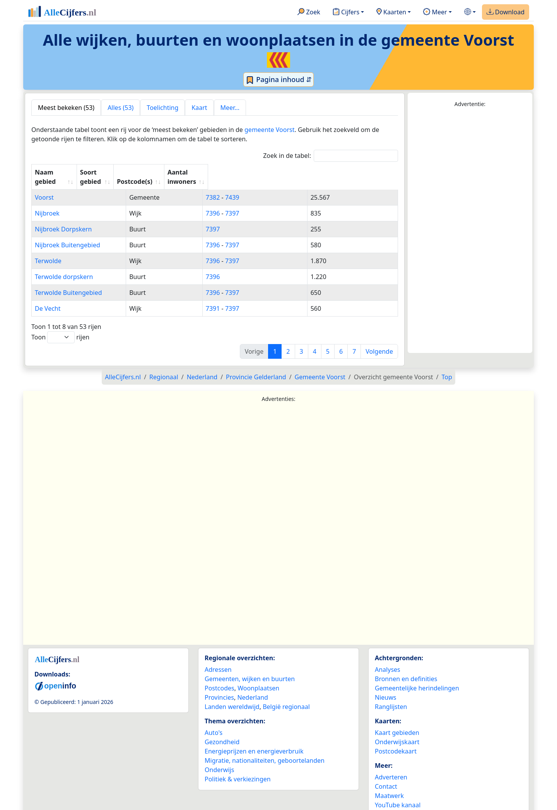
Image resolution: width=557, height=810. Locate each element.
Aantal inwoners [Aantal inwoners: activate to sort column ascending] (345, 172)
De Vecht (48, 299)
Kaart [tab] (199, 107)
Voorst (44, 188)
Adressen (218, 660)
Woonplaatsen (258, 679)
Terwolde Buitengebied (68, 283)
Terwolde (48, 251)
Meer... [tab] (229, 107)
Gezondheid (222, 732)
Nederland (252, 688)
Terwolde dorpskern (64, 267)
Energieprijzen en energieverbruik (254, 742)
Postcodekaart (396, 742)
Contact (386, 777)
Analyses (387, 660)
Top (447, 367)
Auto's (213, 723)
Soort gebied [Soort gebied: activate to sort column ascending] (209, 172)
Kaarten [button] (391, 12)
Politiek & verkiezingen (238, 769)
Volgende (379, 342)
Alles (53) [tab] (120, 107)
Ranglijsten (391, 697)
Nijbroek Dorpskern (63, 220)
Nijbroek (47, 204)
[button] (470, 12)
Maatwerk (389, 786)
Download (506, 12)
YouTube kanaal (397, 795)
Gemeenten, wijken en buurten (250, 669)
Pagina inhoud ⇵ (278, 80)
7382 (265, 188)
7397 (284, 204)
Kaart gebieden (397, 723)
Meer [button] (435, 12)
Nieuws (385, 688)
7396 (265, 204)
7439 (284, 188)
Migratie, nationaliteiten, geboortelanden (265, 751)
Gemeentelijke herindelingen (417, 679)
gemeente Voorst (269, 129)
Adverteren (391, 768)
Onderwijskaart (397, 732)
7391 (265, 299)
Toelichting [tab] (162, 107)
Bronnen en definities (406, 669)
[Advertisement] (470, 231)
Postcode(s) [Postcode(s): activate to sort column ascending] (275, 172)
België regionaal (286, 697)
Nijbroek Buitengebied (67, 235)
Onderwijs (219, 760)
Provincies (219, 688)
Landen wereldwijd (232, 697)
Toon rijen (60, 328)
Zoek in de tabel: (330, 156)
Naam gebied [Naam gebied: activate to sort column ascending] (55, 172)
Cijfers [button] (346, 12)
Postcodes (219, 679)
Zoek (308, 12)
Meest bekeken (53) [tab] (66, 107)
